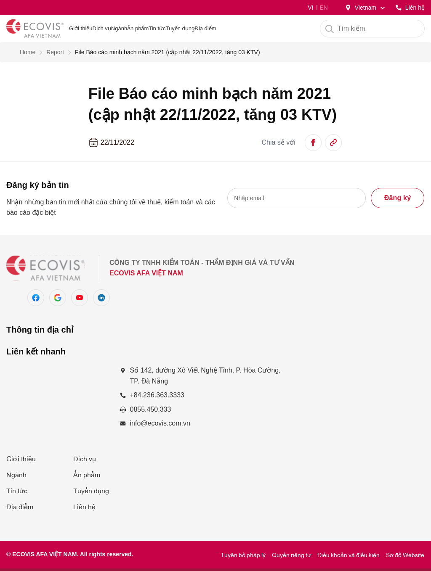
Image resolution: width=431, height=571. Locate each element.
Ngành (119, 28)
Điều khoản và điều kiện (348, 554)
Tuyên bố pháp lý (243, 554)
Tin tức (16, 490)
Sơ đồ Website (405, 554)
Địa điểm (19, 506)
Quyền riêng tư (291, 554)
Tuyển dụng (91, 490)
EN (323, 7)
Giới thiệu (21, 458)
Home (27, 52)
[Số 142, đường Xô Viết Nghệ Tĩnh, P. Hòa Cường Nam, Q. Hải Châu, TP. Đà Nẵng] (58, 405)
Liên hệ (84, 506)
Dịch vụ (102, 28)
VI (310, 7)
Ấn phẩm (86, 474)
